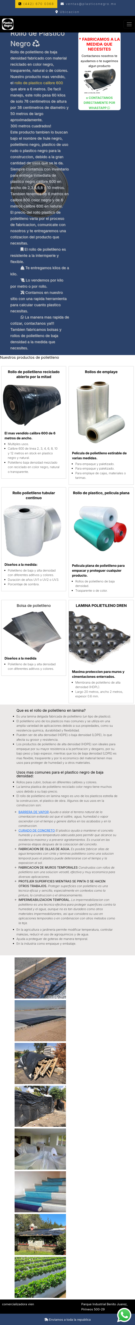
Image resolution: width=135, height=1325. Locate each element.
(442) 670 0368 (36, 4)
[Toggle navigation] (129, 24)
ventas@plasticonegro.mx (88, 4)
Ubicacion (67, 12)
